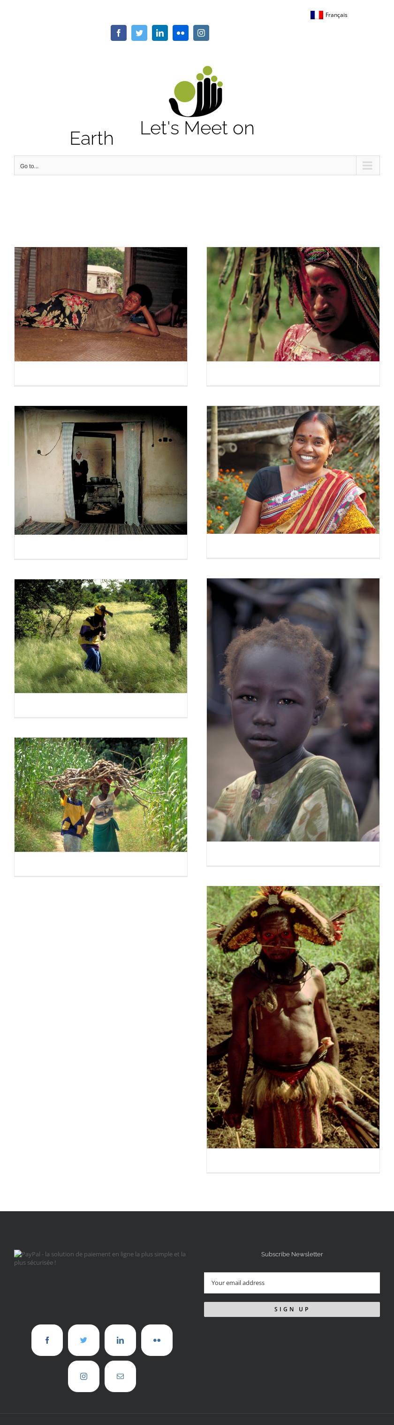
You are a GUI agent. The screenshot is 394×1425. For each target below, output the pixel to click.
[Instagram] (83, 1376)
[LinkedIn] (120, 1340)
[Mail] (120, 1376)
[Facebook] (47, 1340)
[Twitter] (83, 1340)
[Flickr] (157, 1340)
